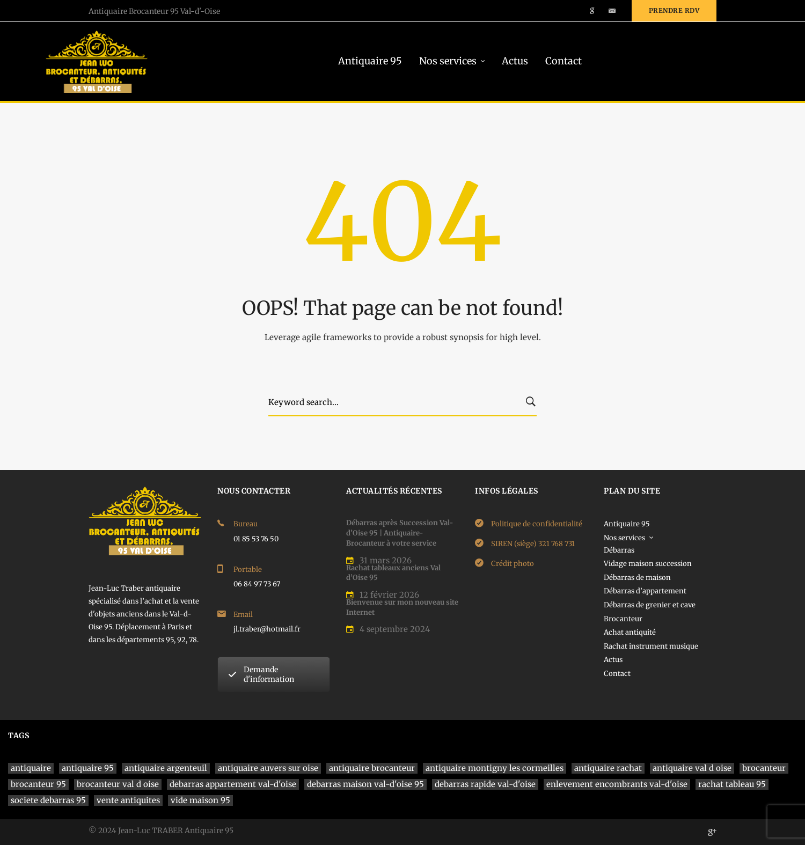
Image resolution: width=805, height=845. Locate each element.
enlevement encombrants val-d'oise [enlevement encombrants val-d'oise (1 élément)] (616, 784)
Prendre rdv (674, 10)
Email (243, 614)
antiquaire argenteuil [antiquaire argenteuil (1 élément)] (166, 768)
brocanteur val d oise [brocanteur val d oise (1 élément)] (118, 784)
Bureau (245, 523)
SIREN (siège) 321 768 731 (533, 543)
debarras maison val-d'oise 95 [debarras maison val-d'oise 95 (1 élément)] (365, 784)
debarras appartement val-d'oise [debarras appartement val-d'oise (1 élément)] (233, 784)
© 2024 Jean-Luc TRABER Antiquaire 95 (161, 830)
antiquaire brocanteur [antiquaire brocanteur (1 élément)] (372, 768)
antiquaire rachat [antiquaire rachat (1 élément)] (608, 768)
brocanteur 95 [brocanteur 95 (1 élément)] (38, 784)
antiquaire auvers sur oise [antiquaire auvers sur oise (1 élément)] (268, 768)
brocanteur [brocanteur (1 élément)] (764, 768)
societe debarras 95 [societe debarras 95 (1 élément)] (48, 800)
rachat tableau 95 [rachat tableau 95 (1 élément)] (732, 784)
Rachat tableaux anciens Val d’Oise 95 (393, 573)
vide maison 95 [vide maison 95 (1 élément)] (200, 800)
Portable (247, 569)
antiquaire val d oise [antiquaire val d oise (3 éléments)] (692, 768)
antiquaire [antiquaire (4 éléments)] (31, 768)
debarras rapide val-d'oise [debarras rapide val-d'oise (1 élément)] (485, 784)
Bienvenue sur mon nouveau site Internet (402, 607)
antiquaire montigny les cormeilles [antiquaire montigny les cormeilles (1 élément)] (495, 768)
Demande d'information (261, 674)
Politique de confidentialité (536, 523)
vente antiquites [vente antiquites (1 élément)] (128, 800)
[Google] (712, 832)
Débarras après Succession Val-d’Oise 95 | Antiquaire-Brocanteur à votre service (399, 532)
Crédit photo (512, 563)
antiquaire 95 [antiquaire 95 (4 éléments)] (88, 768)
